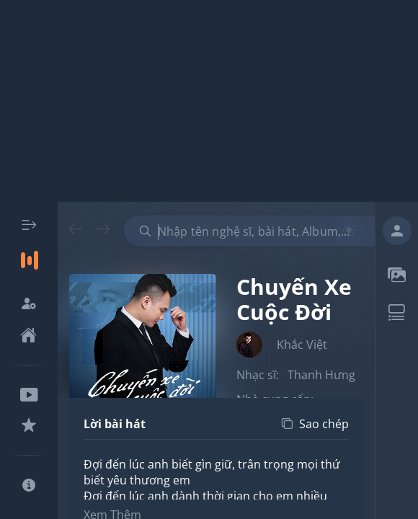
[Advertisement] (209, 101)
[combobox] (257, 231)
